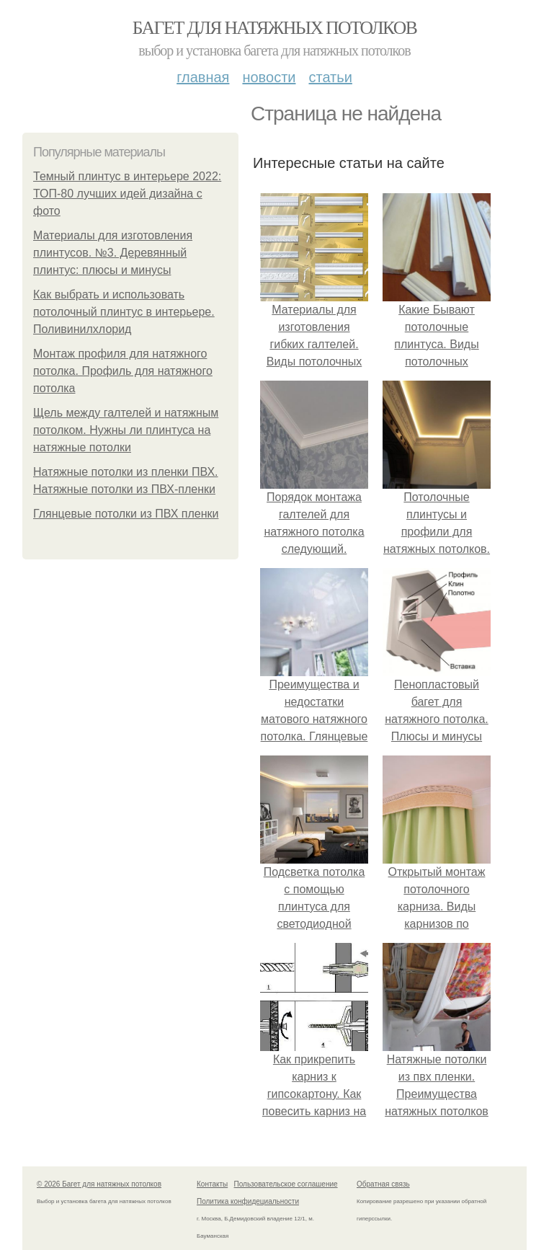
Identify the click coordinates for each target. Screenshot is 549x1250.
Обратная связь (383, 1184)
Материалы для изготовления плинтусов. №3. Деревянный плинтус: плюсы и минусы (112, 252)
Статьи (330, 77)
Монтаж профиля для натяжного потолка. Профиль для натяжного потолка (123, 370)
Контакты (212, 1184)
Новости (268, 77)
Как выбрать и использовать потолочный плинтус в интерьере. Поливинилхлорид (124, 311)
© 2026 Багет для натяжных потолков (99, 1184)
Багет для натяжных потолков (274, 27)
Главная (203, 77)
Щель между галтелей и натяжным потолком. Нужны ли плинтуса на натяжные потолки (125, 430)
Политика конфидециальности (248, 1201)
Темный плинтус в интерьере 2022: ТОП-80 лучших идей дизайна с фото (127, 193)
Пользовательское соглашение (286, 1184)
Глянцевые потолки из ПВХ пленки (125, 513)
